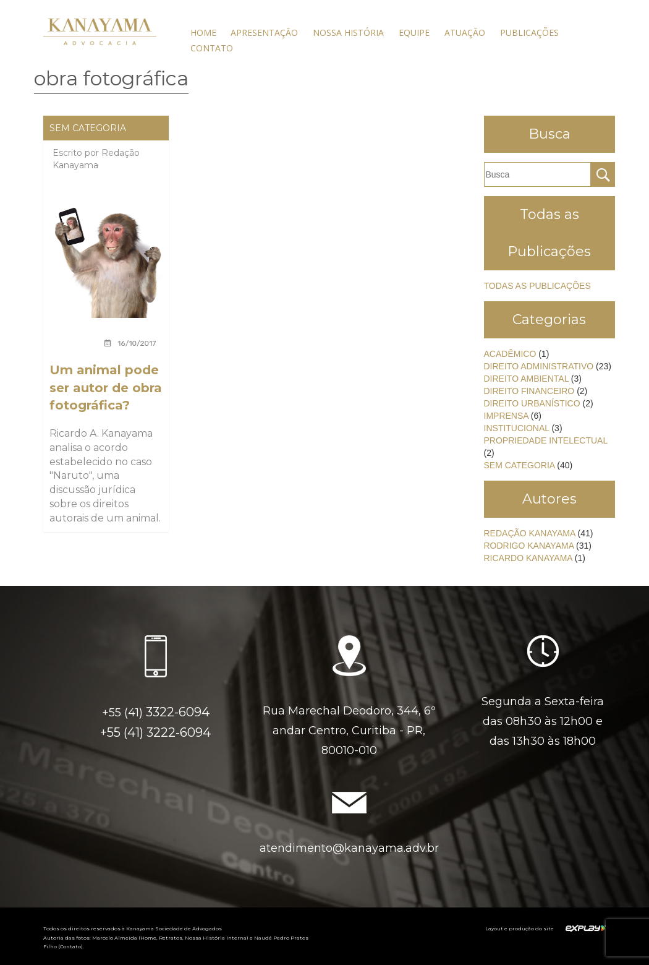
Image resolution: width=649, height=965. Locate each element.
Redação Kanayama (529, 533)
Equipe (414, 32)
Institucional (516, 428)
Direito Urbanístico (532, 403)
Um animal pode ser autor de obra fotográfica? (105, 387)
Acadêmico (510, 354)
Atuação (464, 32)
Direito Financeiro (529, 391)
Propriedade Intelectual (546, 440)
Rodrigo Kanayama (529, 546)
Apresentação (264, 32)
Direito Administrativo (539, 366)
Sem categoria (87, 128)
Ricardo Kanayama (528, 558)
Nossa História (348, 32)
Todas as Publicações (537, 286)
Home (203, 32)
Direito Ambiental (526, 379)
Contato (211, 48)
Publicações (529, 32)
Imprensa (506, 416)
